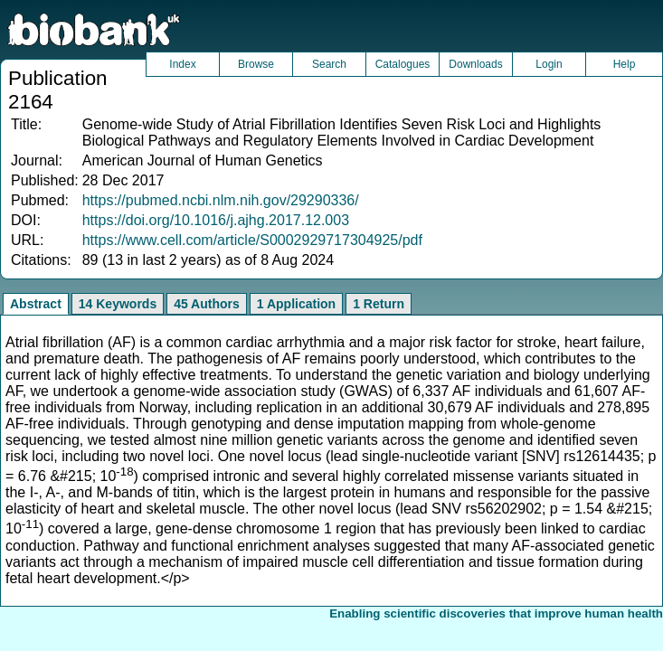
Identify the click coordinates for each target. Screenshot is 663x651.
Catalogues (403, 64)
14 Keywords (117, 304)
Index (182, 64)
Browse (256, 64)
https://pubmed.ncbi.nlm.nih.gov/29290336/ (220, 200)
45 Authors (207, 304)
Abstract (36, 304)
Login (548, 64)
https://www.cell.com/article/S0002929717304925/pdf (252, 240)
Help (624, 64)
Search (329, 64)
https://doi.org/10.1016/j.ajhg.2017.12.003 (215, 220)
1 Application (296, 304)
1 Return (378, 304)
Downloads (475, 64)
